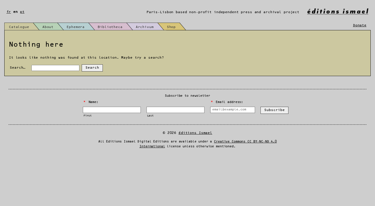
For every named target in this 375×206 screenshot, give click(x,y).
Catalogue (19, 27)
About (47, 27)
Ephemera (76, 27)
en (15, 11)
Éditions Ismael (195, 132)
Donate (359, 25)
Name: (90, 102)
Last (150, 115)
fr (9, 11)
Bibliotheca (110, 27)
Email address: (227, 102)
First (87, 115)
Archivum (145, 27)
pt (22, 11)
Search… (17, 67)
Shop (171, 27)
